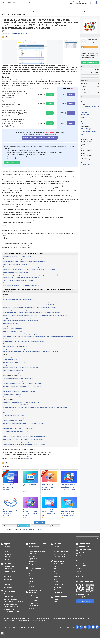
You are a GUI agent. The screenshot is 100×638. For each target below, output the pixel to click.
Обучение (58, 544)
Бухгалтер (84, 112)
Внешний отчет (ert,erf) (87, 118)
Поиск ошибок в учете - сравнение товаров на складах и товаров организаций (25, 436)
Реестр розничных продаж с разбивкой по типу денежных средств (22, 318)
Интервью (7, 554)
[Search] (87, 538)
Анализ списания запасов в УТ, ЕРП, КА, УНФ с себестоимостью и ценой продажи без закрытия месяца (32, 404)
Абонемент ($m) (85, 164)
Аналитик (57, 549)
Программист (58, 546)
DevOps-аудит (9, 596)
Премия (6, 559)
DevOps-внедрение (10, 599)
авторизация (38, 529)
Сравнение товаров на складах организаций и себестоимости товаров (23, 439)
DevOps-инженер (60, 554)
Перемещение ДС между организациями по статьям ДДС (19, 391)
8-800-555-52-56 (82, 595)
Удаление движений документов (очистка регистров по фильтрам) (22, 267)
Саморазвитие (34, 564)
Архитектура (33, 561)
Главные (7, 549)
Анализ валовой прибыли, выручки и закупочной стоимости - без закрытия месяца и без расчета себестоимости (35, 315)
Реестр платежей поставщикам (12, 394)
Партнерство (33, 584)
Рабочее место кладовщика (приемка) (14, 415)
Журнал (7, 544)
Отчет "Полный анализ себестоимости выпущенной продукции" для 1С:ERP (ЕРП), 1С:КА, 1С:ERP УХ (49, 489)
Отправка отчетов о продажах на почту (14, 343)
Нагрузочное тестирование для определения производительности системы (24, 261)
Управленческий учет (87, 160)
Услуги (31, 578)
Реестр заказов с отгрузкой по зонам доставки (16, 349)
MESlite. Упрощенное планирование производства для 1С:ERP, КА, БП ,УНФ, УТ (68, 487)
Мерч (81, 555)
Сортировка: (41, 525)
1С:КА (56, 568)
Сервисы (32, 576)
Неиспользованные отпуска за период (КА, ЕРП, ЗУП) (18, 428)
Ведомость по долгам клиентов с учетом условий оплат (19, 381)
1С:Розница (57, 576)
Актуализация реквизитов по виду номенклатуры (16, 442)
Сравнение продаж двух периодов (12, 331)
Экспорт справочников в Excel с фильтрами (15, 272)
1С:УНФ (56, 571)
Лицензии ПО (33, 598)
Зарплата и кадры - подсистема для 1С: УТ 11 (15, 431)
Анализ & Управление (37, 544)
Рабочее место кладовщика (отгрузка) (14, 412)
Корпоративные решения (35, 592)
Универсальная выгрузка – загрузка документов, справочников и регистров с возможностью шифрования (33, 275)
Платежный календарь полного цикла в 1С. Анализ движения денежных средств (68, 513)
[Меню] (3, 2)
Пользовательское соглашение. (12, 620)
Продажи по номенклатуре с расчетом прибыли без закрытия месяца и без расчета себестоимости (31, 312)
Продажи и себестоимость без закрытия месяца (17, 297)
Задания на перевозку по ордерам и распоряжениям (17, 418)
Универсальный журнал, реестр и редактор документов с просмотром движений (26, 283)
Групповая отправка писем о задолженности (15, 389)
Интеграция (8, 584)
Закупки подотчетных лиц (10, 359)
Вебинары (32, 586)
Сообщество (8, 587)
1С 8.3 (82, 123)
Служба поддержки (85, 581)
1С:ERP (56, 566)
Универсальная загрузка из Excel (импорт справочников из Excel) (21, 277)
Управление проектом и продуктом (37, 552)
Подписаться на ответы (9, 525)
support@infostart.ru (83, 597)
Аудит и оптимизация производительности (11, 605)
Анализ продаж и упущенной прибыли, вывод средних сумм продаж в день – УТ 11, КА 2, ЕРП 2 (29, 304)
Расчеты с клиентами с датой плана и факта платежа (18, 378)
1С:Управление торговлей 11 (88, 131)
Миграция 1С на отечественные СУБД (11, 610)
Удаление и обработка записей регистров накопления (18, 280)
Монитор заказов (86, 106)
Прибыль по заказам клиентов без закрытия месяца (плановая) (20, 320)
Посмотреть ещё (39, 522)
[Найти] (97, 538)
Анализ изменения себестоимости (12, 420)
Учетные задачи (9, 571)
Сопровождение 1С (36, 568)
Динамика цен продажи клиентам (12, 328)
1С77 (55, 590)
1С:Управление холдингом (88, 133)
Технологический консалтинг (13, 602)
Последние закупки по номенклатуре (13, 370)
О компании (81, 561)
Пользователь (85, 114)
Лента (6, 551)
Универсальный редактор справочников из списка (17, 256)
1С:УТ (56, 574)
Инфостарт (28, 458)
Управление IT (33, 559)
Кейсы (31, 581)
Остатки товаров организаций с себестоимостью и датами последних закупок (25, 373)
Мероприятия (84, 544)
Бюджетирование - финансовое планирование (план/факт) (19, 299)
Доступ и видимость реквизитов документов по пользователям (21, 285)
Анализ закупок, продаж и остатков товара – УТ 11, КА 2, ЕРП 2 (20, 357)
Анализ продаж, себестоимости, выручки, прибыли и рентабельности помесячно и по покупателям (31, 310)
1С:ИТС (31, 573)
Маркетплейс (59, 561)
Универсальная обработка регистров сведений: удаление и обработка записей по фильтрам (29, 269)
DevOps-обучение (10, 594)
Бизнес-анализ (34, 546)
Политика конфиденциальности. (34, 620)
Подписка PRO (9, 566)
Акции (31, 571)
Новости (7, 546)
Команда (32, 556)
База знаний (8, 564)
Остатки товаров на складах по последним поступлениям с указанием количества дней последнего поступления (35, 407)
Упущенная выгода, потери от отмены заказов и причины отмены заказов (23, 341)
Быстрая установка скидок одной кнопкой (15, 346)
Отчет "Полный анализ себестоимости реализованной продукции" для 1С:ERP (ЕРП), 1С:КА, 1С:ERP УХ (10, 489)
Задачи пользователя (11, 574)
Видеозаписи (84, 547)
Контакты (79, 576)
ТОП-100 (7, 556)
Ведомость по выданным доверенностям (14, 362)
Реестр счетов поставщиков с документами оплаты (18, 365)
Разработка (8, 576)
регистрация (30, 529)
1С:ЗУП (56, 579)
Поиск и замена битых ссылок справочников (15, 259)
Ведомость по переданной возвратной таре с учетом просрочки (21, 334)
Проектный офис (60, 597)
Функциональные (9, 568)
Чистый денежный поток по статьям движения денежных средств (22, 386)
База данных (8, 579)
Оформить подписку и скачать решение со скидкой (39, 137)
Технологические (34, 605)
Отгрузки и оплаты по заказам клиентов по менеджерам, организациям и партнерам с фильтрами (30, 351)
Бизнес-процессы (35, 549)
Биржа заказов (85, 550)
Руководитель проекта (61, 551)
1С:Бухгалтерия (59, 563)
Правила (79, 568)
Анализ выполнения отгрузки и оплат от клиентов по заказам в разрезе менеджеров (26, 302)
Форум (81, 553)
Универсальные (59, 584)
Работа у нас (80, 574)
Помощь (79, 571)
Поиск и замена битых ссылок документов (15, 264)
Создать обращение (85, 601)
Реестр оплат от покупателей (11, 397)
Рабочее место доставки (10, 410)
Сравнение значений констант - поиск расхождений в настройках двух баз (24, 444)
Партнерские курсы (60, 556)
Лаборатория (9, 591)
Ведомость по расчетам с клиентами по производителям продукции (22, 383)
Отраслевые (33, 600)
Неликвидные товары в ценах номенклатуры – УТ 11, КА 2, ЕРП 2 (21, 402)
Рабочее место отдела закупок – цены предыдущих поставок (20, 367)
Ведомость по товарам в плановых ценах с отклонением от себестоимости (24, 423)
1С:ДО (56, 582)
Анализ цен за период (9, 326)
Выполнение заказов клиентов (11, 323)
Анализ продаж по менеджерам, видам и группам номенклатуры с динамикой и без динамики (29, 307)
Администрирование (11, 582)
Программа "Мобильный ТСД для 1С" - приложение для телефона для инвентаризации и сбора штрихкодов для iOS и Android (30, 515)
